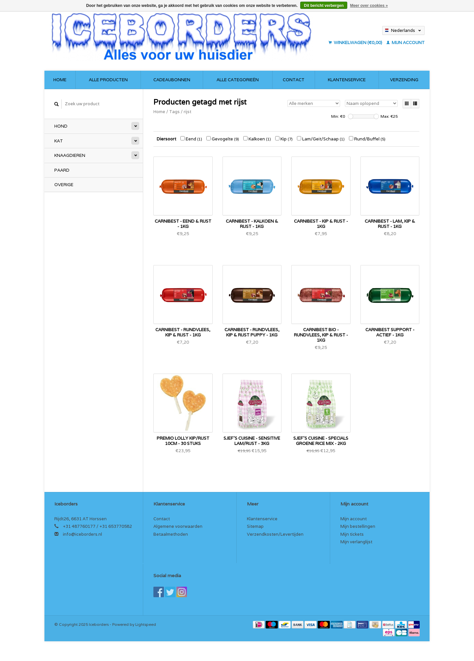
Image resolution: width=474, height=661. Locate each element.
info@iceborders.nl (82, 534)
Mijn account (405, 42)
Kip (284, 139)
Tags (174, 111)
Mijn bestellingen (357, 526)
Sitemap (255, 526)
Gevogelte (222, 139)
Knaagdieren (69, 155)
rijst (187, 111)
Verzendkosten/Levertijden (275, 534)
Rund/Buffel (367, 139)
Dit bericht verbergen (324, 5)
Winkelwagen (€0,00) (356, 42)
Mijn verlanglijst (356, 542)
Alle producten (108, 80)
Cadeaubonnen (171, 80)
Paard (61, 170)
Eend (191, 139)
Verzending (404, 80)
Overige (63, 184)
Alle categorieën (238, 80)
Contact (293, 80)
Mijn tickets (352, 534)
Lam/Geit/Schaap (321, 139)
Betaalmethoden (170, 534)
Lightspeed (145, 624)
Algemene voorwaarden (177, 526)
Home (59, 80)
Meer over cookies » (369, 5)
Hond (60, 126)
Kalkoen (257, 139)
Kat (58, 141)
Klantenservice (347, 80)
